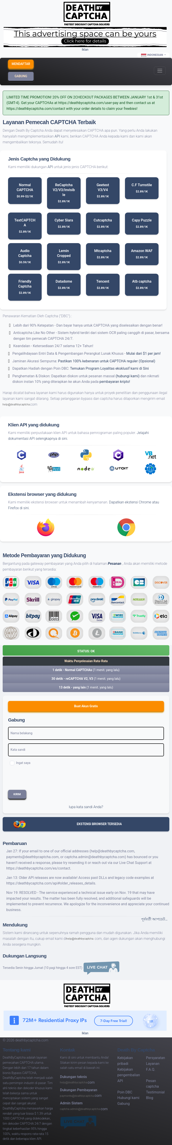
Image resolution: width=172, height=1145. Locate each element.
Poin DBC (124, 1092)
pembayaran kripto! (114, 382)
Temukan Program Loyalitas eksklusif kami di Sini (109, 368)
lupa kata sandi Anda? (86, 807)
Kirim (17, 794)
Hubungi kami (128, 1098)
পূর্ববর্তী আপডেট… (154, 919)
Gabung (21, 76)
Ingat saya (23, 763)
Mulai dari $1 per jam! (143, 353)
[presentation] (42, 779)
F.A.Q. (150, 1069)
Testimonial (155, 1092)
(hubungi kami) (128, 376)
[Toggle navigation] (160, 71)
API (57, 136)
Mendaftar (21, 64)
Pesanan (114, 563)
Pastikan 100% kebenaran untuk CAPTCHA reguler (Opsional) (106, 361)
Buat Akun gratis (86, 706)
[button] (86, 650)
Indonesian (152, 55)
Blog (149, 1098)
